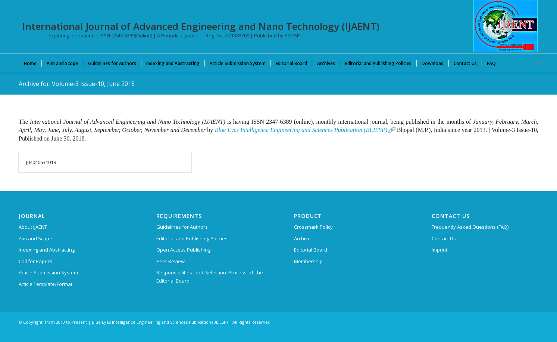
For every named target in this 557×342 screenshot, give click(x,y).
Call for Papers (35, 261)
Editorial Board (310, 249)
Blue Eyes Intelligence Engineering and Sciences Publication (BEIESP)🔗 (305, 130)
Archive (302, 238)
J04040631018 (41, 162)
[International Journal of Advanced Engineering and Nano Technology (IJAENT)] (505, 26)
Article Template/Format (45, 284)
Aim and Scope (35, 238)
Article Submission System (48, 272)
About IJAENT (33, 227)
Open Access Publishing (183, 249)
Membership (308, 261)
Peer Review (170, 261)
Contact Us (444, 238)
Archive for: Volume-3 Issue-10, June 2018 (77, 84)
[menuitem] (30, 63)
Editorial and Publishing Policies (192, 238)
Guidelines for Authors (182, 227)
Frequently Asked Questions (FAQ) (470, 227)
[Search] (536, 63)
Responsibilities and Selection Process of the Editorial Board (209, 276)
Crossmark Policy (313, 227)
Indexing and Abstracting (47, 249)
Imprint (439, 249)
